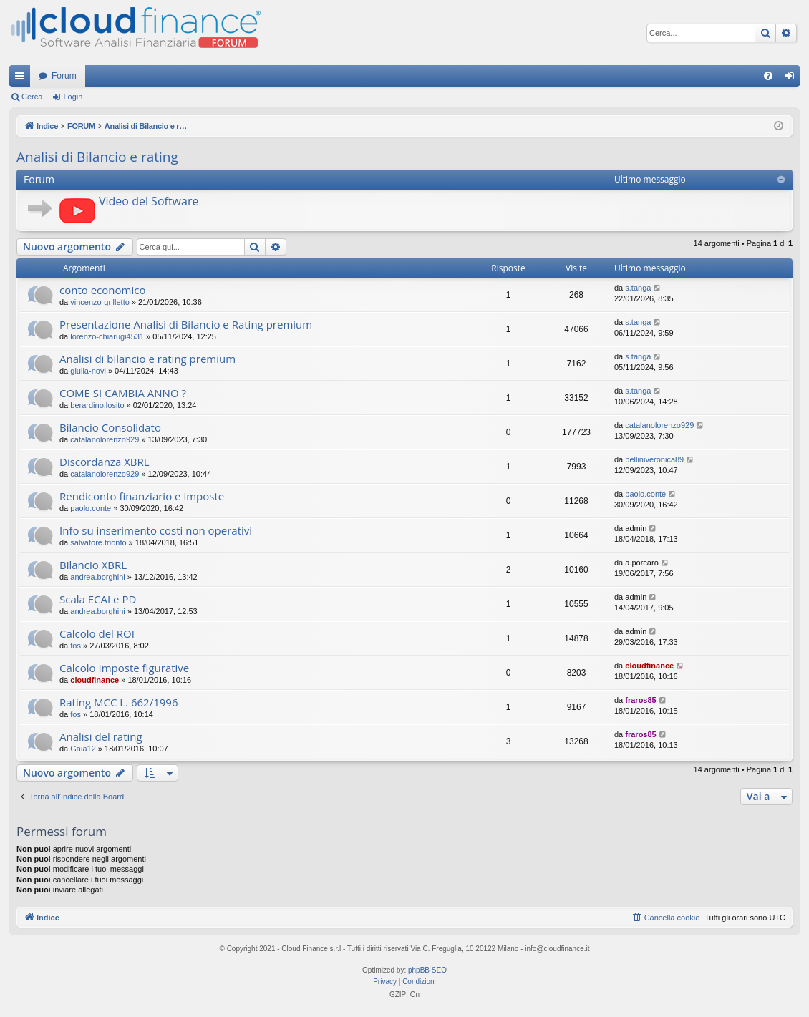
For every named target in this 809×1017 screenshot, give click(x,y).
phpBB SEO (427, 970)
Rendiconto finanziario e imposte (141, 496)
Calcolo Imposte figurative (124, 668)
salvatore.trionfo (98, 542)
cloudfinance (94, 680)
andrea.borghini (97, 577)
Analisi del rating (100, 736)
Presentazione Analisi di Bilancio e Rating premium (185, 324)
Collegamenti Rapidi (22, 79)
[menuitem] (768, 76)
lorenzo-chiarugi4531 (107, 336)
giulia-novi (88, 370)
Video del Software (148, 201)
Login (72, 96)
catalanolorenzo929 (104, 439)
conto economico (102, 290)
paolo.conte (90, 508)
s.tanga (638, 287)
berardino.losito (97, 405)
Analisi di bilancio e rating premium (147, 358)
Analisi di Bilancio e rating (97, 156)
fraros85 (640, 700)
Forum (64, 76)
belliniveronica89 (654, 459)
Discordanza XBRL (104, 461)
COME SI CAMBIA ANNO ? (122, 393)
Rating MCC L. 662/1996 (118, 702)
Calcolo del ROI (97, 633)
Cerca (31, 96)
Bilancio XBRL (93, 565)
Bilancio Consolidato (110, 427)
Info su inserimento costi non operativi (155, 530)
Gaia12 (82, 748)
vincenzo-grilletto (100, 302)
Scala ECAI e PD (97, 599)
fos (75, 645)
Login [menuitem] (792, 79)
